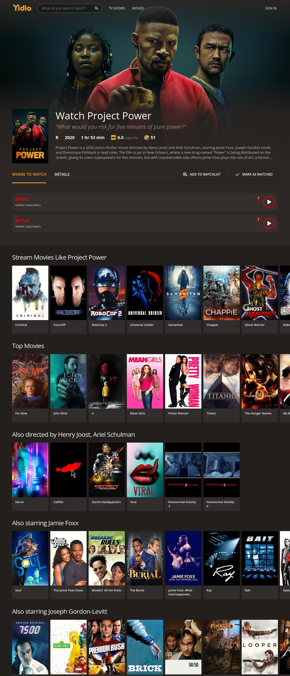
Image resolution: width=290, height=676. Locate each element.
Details (61, 174)
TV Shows (117, 8)
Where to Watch (29, 174)
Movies (138, 8)
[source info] (257, 197)
